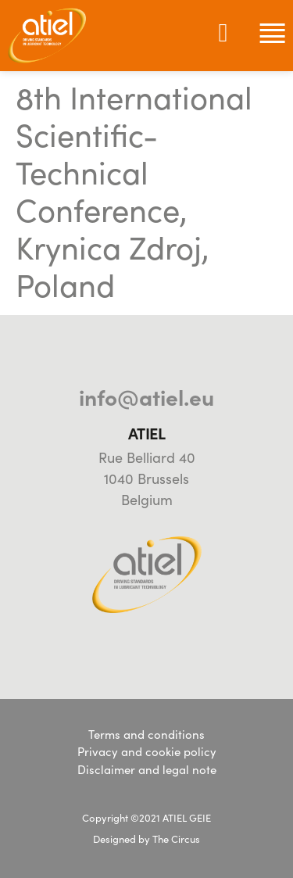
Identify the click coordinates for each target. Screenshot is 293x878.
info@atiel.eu (146, 396)
